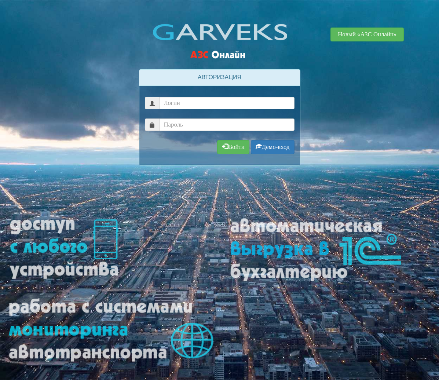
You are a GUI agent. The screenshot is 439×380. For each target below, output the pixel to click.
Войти (233, 146)
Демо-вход (273, 146)
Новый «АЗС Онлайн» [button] (367, 34)
